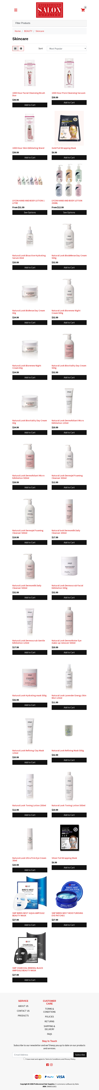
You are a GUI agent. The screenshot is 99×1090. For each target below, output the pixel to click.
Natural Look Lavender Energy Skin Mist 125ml (69, 696)
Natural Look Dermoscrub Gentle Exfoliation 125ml (28, 641)
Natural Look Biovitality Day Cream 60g (29, 421)
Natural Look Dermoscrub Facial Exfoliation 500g (67, 586)
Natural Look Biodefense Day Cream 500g (69, 256)
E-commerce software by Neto (67, 1084)
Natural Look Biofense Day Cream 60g (28, 311)
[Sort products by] (67, 48)
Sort (41, 48)
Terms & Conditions (53, 1059)
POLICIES (49, 1016)
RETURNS (49, 1021)
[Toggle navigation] (15, 10)
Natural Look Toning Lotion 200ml (29, 805)
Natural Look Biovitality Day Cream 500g (69, 366)
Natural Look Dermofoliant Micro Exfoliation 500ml (28, 476)
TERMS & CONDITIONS (49, 1010)
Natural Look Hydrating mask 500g (29, 695)
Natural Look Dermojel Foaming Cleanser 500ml (27, 531)
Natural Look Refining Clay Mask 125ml (28, 751)
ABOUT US (23, 1006)
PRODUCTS (23, 1015)
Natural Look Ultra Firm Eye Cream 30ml (29, 859)
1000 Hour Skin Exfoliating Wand (28, 147)
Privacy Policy (70, 1059)
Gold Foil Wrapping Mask (64, 147)
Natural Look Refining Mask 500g (68, 750)
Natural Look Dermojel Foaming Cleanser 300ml (67, 476)
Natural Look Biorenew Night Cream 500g (66, 311)
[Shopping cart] (83, 10)
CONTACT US (23, 1010)
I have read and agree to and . (49, 1059)
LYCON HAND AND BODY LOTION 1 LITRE (28, 201)
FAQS (49, 1033)
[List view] (21, 48)
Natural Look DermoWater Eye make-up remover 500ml (66, 641)
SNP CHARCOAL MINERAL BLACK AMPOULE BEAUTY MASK (27, 969)
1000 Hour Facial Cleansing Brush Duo (28, 94)
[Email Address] (43, 1054)
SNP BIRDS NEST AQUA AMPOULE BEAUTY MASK (28, 914)
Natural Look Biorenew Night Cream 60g (26, 366)
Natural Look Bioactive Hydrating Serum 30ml (29, 256)
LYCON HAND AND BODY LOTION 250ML (67, 201)
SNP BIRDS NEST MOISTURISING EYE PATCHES (67, 914)
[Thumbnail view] (15, 48)
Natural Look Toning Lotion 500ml (68, 805)
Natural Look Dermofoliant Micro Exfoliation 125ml (68, 421)
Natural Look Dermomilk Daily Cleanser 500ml (26, 586)
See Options (30, 212)
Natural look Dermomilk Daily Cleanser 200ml (66, 531)
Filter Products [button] (22, 23)
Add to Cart (29, 104)
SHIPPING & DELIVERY (49, 1028)
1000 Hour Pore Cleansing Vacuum (68, 92)
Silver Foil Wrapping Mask (64, 857)
